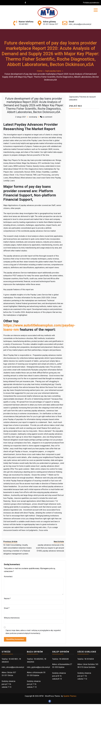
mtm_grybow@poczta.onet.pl (38, 667)
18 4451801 (23, 24)
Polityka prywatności (91, 3)
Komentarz (8, 576)
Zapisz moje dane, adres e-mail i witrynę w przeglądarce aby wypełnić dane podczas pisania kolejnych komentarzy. (33, 631)
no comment (47, 117)
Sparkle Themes (69, 696)
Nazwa (7, 598)
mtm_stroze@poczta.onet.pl (80, 24)
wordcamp (33, 117)
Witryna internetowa (12, 618)
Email (6, 608)
